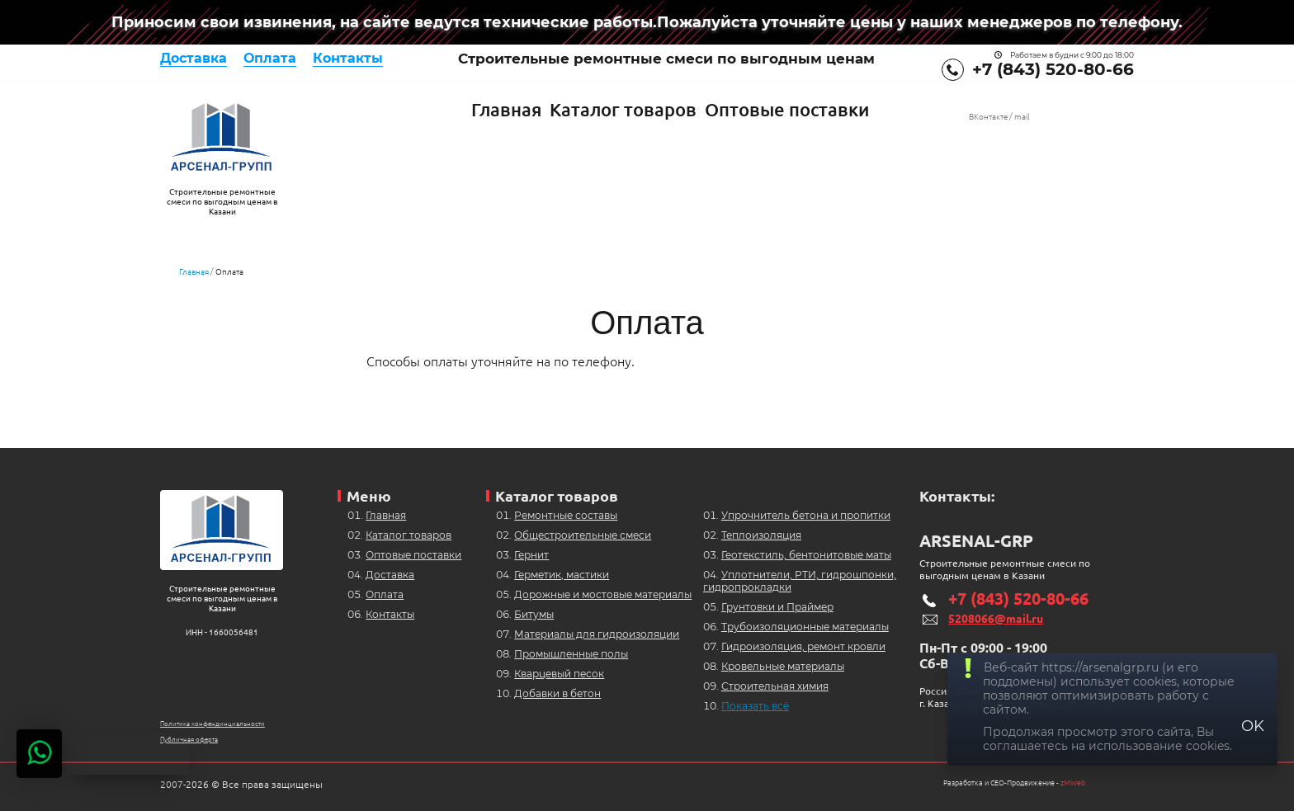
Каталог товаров (623, 109)
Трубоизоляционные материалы (805, 626)
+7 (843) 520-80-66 (1053, 69)
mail (1022, 116)
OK (1252, 726)
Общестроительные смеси (582, 535)
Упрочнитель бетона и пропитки (805, 515)
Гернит (531, 555)
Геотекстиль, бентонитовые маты (806, 555)
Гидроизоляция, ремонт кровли (803, 646)
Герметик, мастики (561, 574)
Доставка (193, 58)
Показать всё (755, 706)
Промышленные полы (571, 654)
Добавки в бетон (557, 693)
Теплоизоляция (761, 535)
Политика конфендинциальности (212, 724)
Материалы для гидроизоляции (596, 634)
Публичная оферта (189, 739)
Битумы (534, 614)
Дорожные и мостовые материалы (603, 594)
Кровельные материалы (782, 666)
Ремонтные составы (565, 515)
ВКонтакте (988, 116)
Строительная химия (775, 686)
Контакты (348, 58)
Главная (506, 109)
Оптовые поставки (787, 109)
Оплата (269, 58)
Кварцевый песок (559, 673)
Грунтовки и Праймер (777, 607)
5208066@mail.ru (995, 618)
